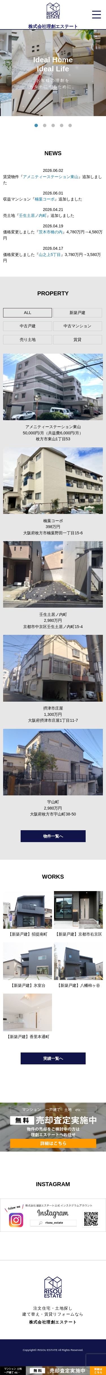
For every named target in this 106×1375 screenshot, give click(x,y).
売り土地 (28, 339)
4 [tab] (61, 126)
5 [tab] (70, 126)
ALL (27, 312)
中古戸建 (28, 326)
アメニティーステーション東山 (50, 176)
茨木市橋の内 (50, 232)
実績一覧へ (53, 1058)
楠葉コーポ (45, 199)
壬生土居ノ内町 (33, 215)
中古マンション (77, 326)
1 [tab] (36, 126)
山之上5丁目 (50, 254)
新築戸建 (77, 312)
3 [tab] (53, 126)
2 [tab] (44, 126)
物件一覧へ (53, 836)
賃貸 (77, 339)
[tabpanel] (53, 73)
